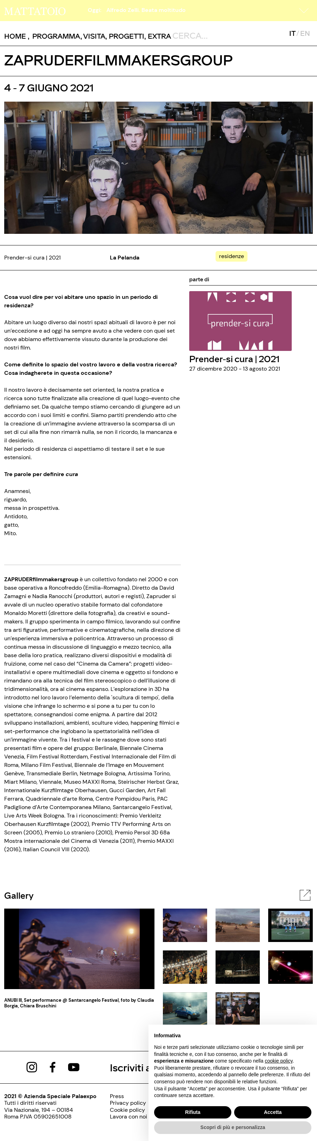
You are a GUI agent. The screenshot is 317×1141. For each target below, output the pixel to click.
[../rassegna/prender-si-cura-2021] (240, 320)
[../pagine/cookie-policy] (128, 1110)
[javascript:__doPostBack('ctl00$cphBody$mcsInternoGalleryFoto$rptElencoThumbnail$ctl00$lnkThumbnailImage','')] (185, 924)
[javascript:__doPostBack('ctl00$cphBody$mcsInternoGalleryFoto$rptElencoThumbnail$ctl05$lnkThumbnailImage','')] (290, 966)
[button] (304, 10)
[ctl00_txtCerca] (204, 35)
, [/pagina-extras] (157, 36)
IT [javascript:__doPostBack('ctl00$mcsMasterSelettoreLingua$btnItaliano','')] (292, 33)
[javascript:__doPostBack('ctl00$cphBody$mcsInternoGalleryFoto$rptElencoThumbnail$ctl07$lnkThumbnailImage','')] (238, 1008)
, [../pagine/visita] (93, 36)
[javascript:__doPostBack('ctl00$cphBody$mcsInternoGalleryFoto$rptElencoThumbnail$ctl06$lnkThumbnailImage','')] (185, 1008)
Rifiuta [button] (192, 1112)
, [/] (16, 36)
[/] (35, 10)
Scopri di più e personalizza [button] (232, 1127)
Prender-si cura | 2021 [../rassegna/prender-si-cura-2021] (234, 358)
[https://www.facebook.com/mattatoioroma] (52, 1066)
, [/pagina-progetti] (124, 36)
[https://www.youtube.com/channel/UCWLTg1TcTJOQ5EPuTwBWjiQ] (73, 1066)
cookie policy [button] (278, 1061)
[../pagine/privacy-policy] (128, 1103)
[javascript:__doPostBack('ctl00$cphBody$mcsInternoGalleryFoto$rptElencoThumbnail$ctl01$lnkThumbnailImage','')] (238, 924)
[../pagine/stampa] (128, 1096)
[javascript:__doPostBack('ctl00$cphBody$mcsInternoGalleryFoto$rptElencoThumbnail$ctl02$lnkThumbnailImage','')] (290, 924)
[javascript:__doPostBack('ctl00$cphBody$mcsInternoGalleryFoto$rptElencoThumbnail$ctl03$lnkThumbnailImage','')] (185, 966)
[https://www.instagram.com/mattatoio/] (31, 1066)
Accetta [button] (273, 1112)
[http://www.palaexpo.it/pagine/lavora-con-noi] (128, 1116)
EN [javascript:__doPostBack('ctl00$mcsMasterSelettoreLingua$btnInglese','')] (305, 33)
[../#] (233, 256)
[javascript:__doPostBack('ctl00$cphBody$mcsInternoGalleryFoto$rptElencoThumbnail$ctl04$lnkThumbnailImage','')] (238, 966)
